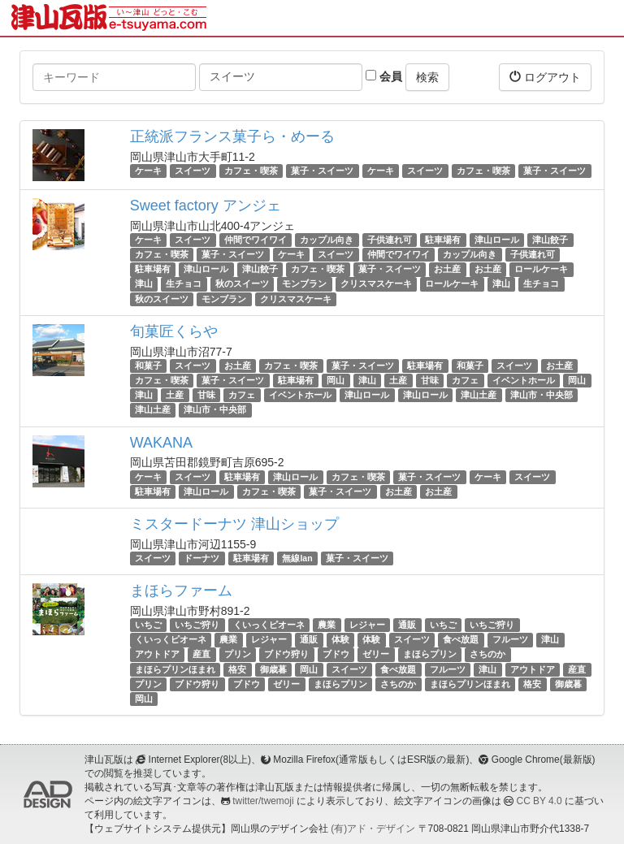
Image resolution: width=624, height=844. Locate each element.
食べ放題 (461, 639)
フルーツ (510, 639)
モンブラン (304, 284)
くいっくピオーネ (269, 625)
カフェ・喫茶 (251, 170)
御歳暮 (273, 669)
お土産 (447, 269)
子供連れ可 (389, 240)
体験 (340, 639)
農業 (327, 625)
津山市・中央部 (541, 395)
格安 (237, 669)
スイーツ (192, 170)
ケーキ (148, 170)
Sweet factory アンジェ (205, 205)
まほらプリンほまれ (175, 669)
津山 (144, 284)
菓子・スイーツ (322, 170)
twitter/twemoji (262, 801)
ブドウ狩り (286, 655)
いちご (148, 625)
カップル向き (326, 240)
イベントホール (523, 380)
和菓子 (148, 365)
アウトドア (157, 655)
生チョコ (184, 284)
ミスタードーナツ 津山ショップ (234, 524)
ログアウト (545, 77)
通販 (407, 625)
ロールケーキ (541, 269)
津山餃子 (550, 240)
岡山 (335, 380)
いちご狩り (197, 625)
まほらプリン (430, 655)
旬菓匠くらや (174, 331)
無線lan (297, 558)
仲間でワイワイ (255, 240)
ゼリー (375, 655)
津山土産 (478, 395)
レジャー (367, 625)
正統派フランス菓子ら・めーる (232, 136)
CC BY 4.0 (539, 801)
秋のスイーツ (242, 284)
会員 (384, 76)
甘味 (430, 380)
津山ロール (496, 240)
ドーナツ (201, 558)
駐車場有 (443, 240)
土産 (398, 380)
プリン (237, 655)
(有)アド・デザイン (373, 828)
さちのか (487, 655)
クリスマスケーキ (376, 284)
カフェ (465, 380)
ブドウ (336, 655)
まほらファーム (181, 590)
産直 (201, 655)
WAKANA (161, 443)
